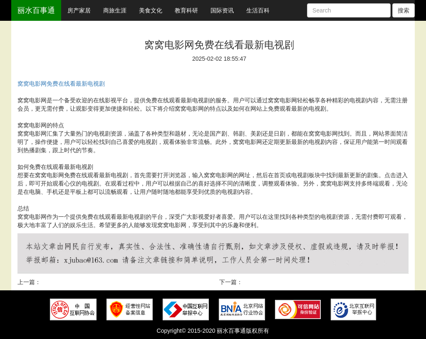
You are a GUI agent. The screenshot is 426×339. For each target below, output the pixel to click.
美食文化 (150, 10)
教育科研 (186, 10)
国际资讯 (222, 10)
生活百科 (258, 10)
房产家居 (79, 10)
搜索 (403, 10)
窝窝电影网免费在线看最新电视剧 (61, 83)
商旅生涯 (114, 10)
